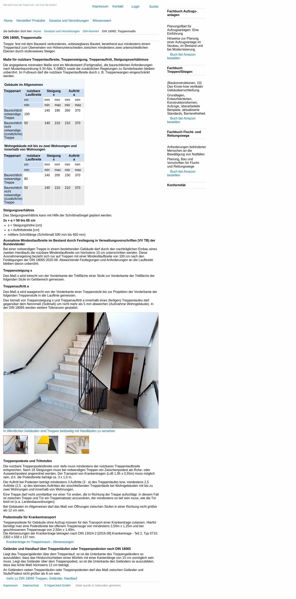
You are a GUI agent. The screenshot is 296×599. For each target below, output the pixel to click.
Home (8, 20)
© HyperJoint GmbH (57, 585)
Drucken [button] (157, 37)
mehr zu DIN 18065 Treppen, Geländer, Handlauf (41, 578)
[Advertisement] (183, 263)
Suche (153, 6)
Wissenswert (102, 20)
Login (136, 6)
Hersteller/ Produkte (30, 20)
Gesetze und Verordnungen (69, 20)
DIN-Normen (91, 31)
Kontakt (117, 6)
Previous (11, 370)
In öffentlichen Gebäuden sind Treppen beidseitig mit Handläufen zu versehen (59, 431)
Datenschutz (31, 585)
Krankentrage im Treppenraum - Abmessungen (40, 542)
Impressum (100, 6)
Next (150, 370)
